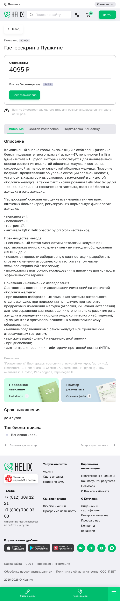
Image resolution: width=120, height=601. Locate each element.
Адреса (48, 471)
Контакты (88, 525)
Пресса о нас (90, 520)
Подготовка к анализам (98, 475)
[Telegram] (91, 548)
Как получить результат (98, 481)
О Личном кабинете (95, 491)
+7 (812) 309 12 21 (19, 500)
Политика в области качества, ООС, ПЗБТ (86, 571)
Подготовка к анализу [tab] (82, 129)
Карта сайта (13, 563)
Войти (107, 14)
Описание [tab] (15, 129)
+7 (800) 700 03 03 (19, 512)
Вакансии (88, 530)
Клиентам (103, 4)
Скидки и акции (54, 506)
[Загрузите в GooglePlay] (39, 548)
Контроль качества (94, 515)
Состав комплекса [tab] (44, 129)
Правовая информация (53, 563)
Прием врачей (80, 593)
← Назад (13, 29)
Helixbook (88, 486)
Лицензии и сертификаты (90, 508)
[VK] (81, 548)
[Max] (112, 548)
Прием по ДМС (53, 481)
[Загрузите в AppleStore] (15, 548)
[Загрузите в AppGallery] (63, 548)
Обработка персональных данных (28, 571)
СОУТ (29, 563)
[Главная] (21, 467)
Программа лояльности (60, 511)
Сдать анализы (53, 476)
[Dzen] (101, 548)
